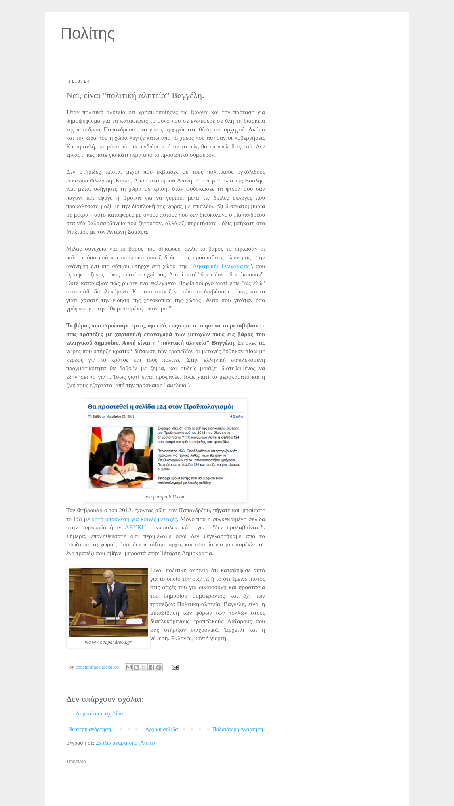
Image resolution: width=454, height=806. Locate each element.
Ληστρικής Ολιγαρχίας (221, 265)
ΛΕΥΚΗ (135, 527)
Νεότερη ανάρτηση (89, 729)
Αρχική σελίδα (161, 729)
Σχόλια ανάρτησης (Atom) (125, 743)
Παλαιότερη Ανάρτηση (237, 729)
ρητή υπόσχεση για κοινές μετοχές (134, 518)
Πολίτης (88, 33)
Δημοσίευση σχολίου (99, 714)
